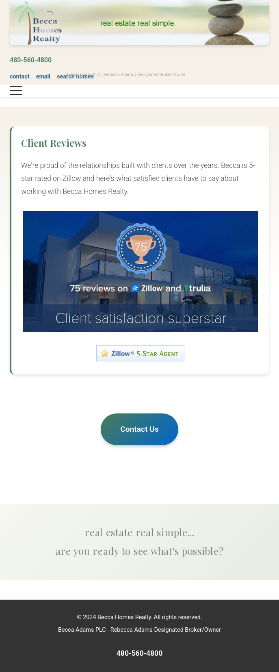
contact (20, 76)
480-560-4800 (31, 60)
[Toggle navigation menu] (16, 91)
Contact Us (139, 429)
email (43, 76)
